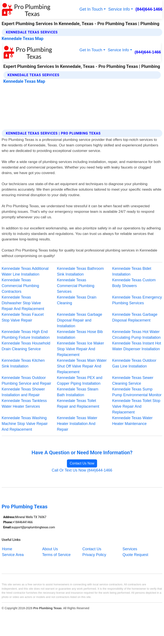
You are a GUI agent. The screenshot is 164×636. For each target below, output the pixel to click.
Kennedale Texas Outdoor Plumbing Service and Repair (26, 381)
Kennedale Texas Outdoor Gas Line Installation (134, 363)
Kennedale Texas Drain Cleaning (76, 300)
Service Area (13, 554)
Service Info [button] (119, 9)
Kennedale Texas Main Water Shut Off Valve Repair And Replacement (82, 366)
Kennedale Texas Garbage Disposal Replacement (134, 317)
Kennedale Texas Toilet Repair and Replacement (78, 404)
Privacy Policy (94, 554)
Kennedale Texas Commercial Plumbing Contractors (20, 286)
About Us (50, 549)
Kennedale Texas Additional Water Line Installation (25, 271)
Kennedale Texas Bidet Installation (131, 271)
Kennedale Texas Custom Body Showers (134, 283)
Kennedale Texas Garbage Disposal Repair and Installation (79, 320)
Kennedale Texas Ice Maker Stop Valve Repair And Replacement (80, 349)
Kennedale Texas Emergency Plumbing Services (137, 300)
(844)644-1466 (149, 9)
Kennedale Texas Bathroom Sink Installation (80, 271)
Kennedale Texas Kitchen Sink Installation (23, 363)
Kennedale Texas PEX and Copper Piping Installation (79, 381)
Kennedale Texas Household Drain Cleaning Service (26, 346)
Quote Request (135, 554)
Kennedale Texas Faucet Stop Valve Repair (23, 317)
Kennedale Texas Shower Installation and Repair (23, 392)
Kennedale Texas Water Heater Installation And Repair (77, 424)
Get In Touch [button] (91, 9)
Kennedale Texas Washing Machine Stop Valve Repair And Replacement (25, 424)
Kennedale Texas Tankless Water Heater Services (24, 404)
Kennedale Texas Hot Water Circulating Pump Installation (136, 335)
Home (7, 549)
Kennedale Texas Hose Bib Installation (80, 335)
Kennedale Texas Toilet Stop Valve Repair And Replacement (136, 406)
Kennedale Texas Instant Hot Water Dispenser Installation (136, 346)
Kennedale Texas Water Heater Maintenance (132, 421)
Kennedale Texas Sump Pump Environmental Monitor (136, 392)
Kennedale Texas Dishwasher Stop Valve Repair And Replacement (23, 303)
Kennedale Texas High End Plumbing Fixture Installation (26, 335)
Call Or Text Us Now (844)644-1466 (82, 470)
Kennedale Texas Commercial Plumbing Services (75, 286)
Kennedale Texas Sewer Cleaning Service (132, 381)
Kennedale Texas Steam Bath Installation (77, 392)
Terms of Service (56, 554)
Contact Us (91, 549)
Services (130, 549)
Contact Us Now (82, 463)
